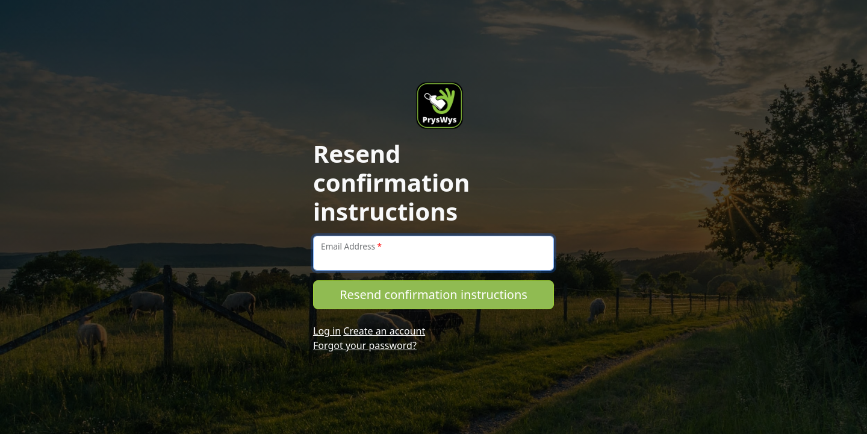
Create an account (384, 331)
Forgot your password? (365, 345)
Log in (327, 331)
